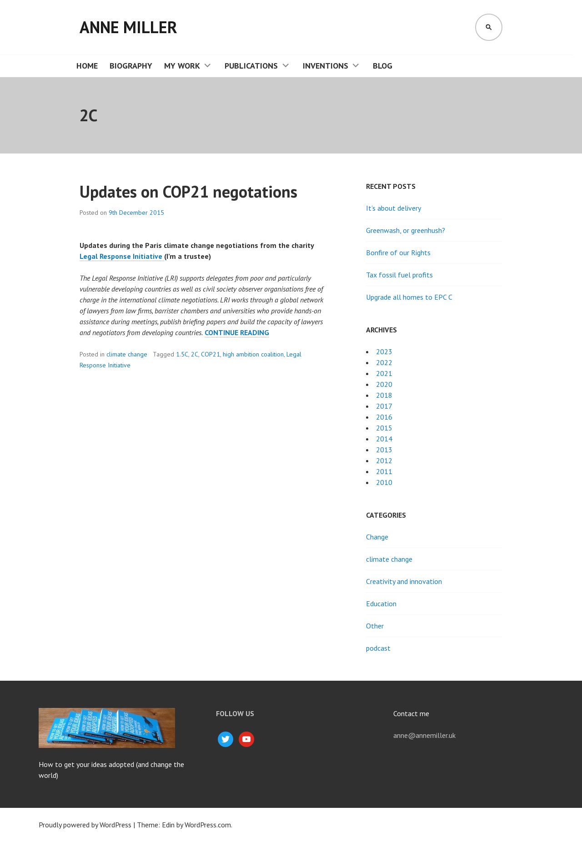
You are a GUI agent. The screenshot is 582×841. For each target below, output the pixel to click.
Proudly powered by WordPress (85, 824)
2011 (384, 471)
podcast (378, 648)
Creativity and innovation (404, 581)
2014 (384, 438)
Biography (131, 65)
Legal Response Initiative (122, 256)
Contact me (411, 713)
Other (375, 625)
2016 (384, 416)
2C (194, 354)
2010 (384, 482)
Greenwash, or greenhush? (405, 230)
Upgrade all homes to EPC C (409, 297)
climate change (126, 354)
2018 (384, 395)
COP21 (210, 354)
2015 (384, 427)
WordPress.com (208, 824)
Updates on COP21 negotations (188, 191)
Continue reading (237, 332)
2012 (384, 460)
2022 (384, 362)
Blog (382, 65)
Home (87, 65)
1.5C (182, 354)
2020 (384, 384)
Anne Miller (128, 27)
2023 (384, 351)
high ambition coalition (253, 354)
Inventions (325, 65)
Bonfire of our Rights (398, 252)
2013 (384, 449)
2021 (384, 373)
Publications (251, 65)
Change (377, 536)
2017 (384, 406)
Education (381, 603)
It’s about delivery (393, 208)
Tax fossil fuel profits (399, 274)
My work (182, 65)
